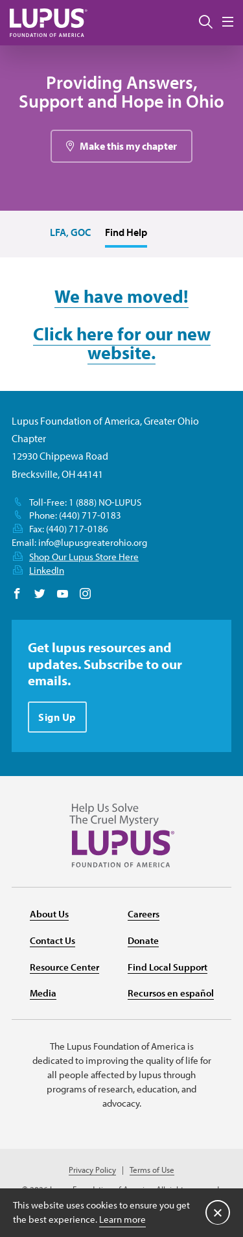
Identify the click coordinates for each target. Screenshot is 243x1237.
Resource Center (64, 967)
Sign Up (57, 717)
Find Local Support (167, 967)
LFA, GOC (70, 232)
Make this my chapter (128, 145)
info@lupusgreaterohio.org (92, 542)
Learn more (122, 1219)
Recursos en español (171, 993)
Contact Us (52, 940)
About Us (49, 914)
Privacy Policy (92, 1170)
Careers (143, 914)
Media (43, 993)
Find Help (126, 232)
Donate (143, 940)
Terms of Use (152, 1170)
